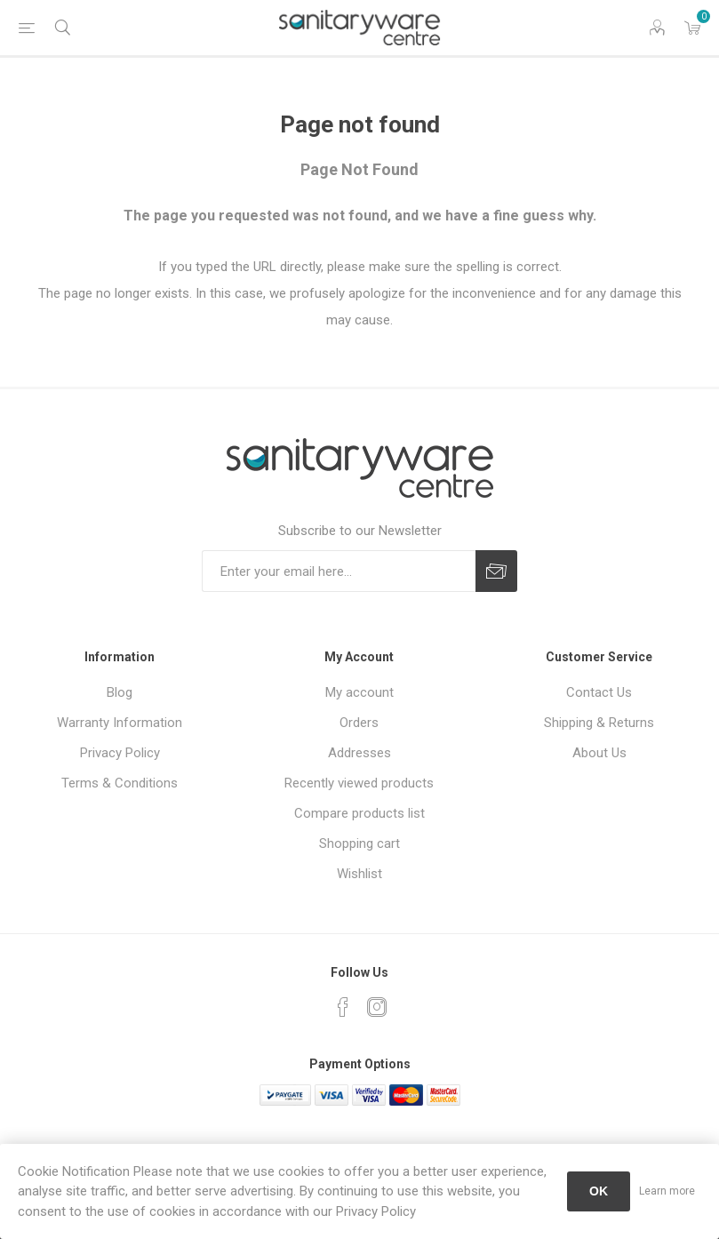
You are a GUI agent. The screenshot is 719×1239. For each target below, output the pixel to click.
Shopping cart (359, 843)
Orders (359, 723)
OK (598, 1191)
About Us (599, 753)
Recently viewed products (359, 783)
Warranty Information (119, 723)
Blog (119, 692)
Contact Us (599, 692)
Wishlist (359, 874)
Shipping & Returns (599, 723)
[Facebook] (343, 1007)
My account (359, 692)
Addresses (359, 753)
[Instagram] (377, 1007)
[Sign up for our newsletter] (338, 571)
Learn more (667, 1191)
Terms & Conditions (119, 783)
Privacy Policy (120, 753)
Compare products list (359, 813)
